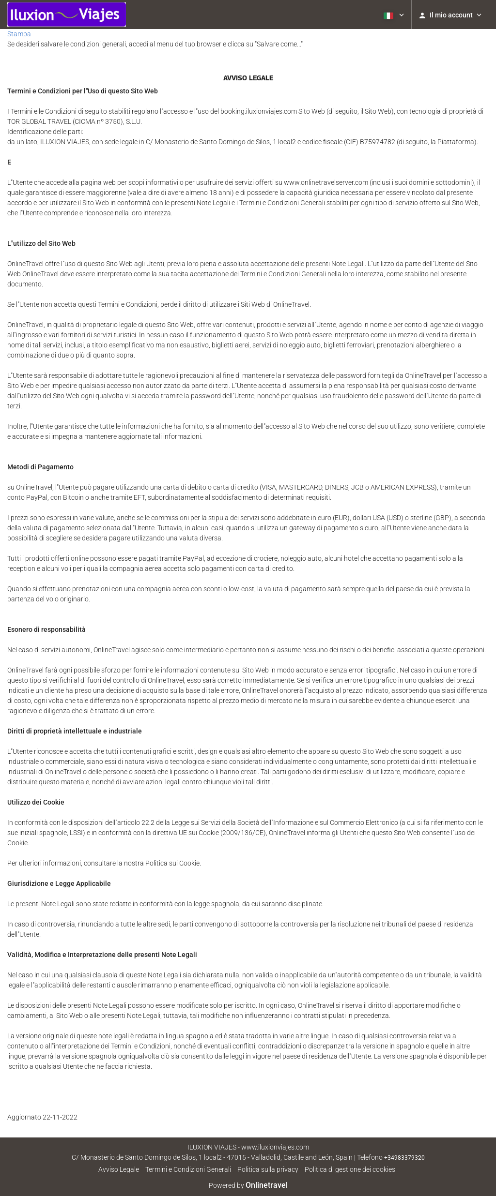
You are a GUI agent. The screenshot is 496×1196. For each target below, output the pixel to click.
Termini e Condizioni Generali (188, 1169)
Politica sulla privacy (267, 1169)
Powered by (248, 1185)
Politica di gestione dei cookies (350, 1169)
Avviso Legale (118, 1169)
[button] (392, 14)
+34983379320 (404, 1157)
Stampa (19, 34)
